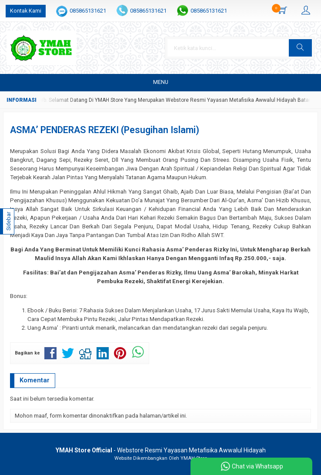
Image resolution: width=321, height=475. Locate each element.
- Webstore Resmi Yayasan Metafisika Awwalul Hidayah (161, 450)
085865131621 (88, 10)
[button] (300, 48)
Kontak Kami (25, 10)
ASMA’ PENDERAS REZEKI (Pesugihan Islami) (104, 129)
